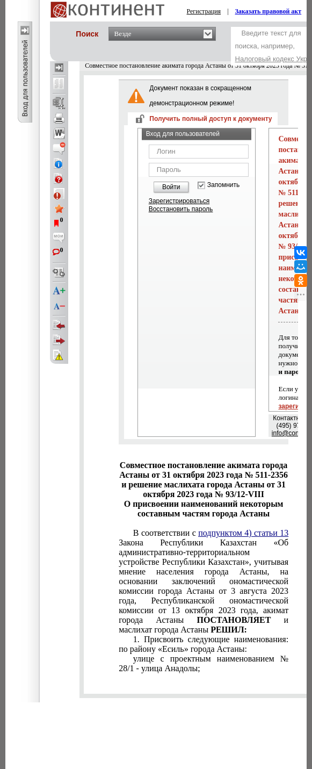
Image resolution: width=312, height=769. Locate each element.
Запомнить (223, 185)
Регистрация (204, 11)
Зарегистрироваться (179, 201)
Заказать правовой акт (268, 11)
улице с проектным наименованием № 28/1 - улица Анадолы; (203, 663)
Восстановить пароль (181, 209)
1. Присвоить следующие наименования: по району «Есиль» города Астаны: (203, 644)
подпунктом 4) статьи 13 (243, 532)
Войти (171, 187)
